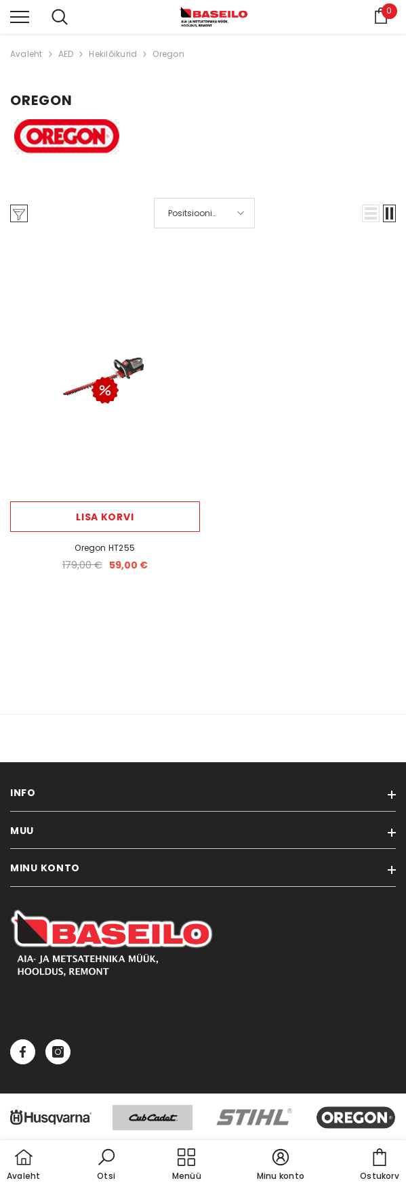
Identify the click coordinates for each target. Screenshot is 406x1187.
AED (66, 54)
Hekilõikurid (113, 54)
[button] (371, 213)
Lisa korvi (105, 517)
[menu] (19, 16)
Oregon (168, 54)
